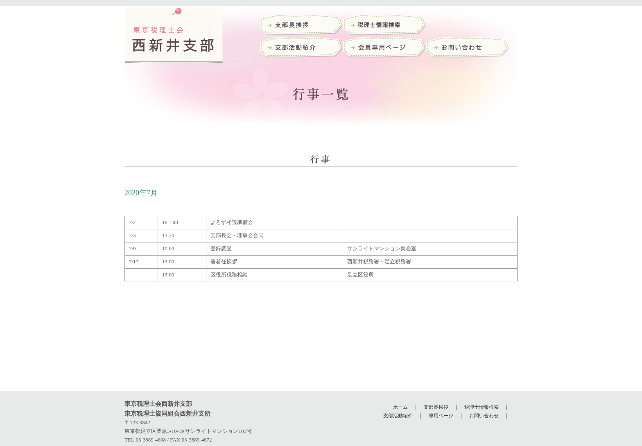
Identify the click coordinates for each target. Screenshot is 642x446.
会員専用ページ (384, 48)
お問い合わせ (467, 48)
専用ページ (441, 416)
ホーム (400, 407)
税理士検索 (384, 25)
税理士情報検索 (481, 407)
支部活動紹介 (301, 48)
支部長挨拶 (301, 25)
